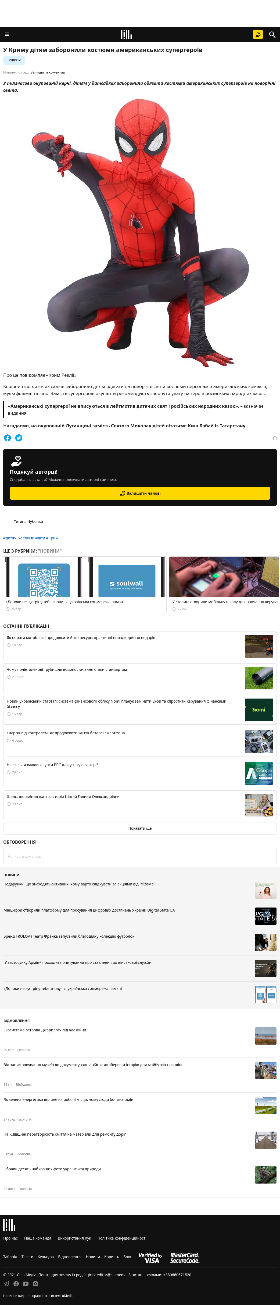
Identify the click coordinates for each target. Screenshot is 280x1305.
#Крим (52, 537)
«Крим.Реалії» (61, 375)
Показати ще (140, 828)
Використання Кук (74, 1238)
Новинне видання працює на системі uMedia (38, 1295)
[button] (7, 34)
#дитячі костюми (19, 537)
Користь (111, 1256)
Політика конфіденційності (122, 1238)
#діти (40, 537)
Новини (14, 60)
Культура (46, 1256)
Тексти (27, 1256)
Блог (127, 1256)
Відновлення (69, 1256)
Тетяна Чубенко (23, 521)
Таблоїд (10, 1256)
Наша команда (37, 1238)
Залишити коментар (48, 72)
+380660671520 (177, 1274)
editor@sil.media (112, 1274)
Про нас (10, 1238)
